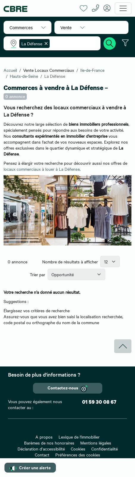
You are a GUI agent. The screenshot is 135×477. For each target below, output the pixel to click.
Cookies (78, 449)
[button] (27, 27)
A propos (44, 437)
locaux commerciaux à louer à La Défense (42, 169)
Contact (42, 455)
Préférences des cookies (77, 455)
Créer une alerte (30, 467)
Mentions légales (95, 443)
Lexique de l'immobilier (79, 437)
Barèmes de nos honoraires (49, 443)
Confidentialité (104, 449)
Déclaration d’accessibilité (41, 449)
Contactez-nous (68, 388)
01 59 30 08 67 (99, 401)
